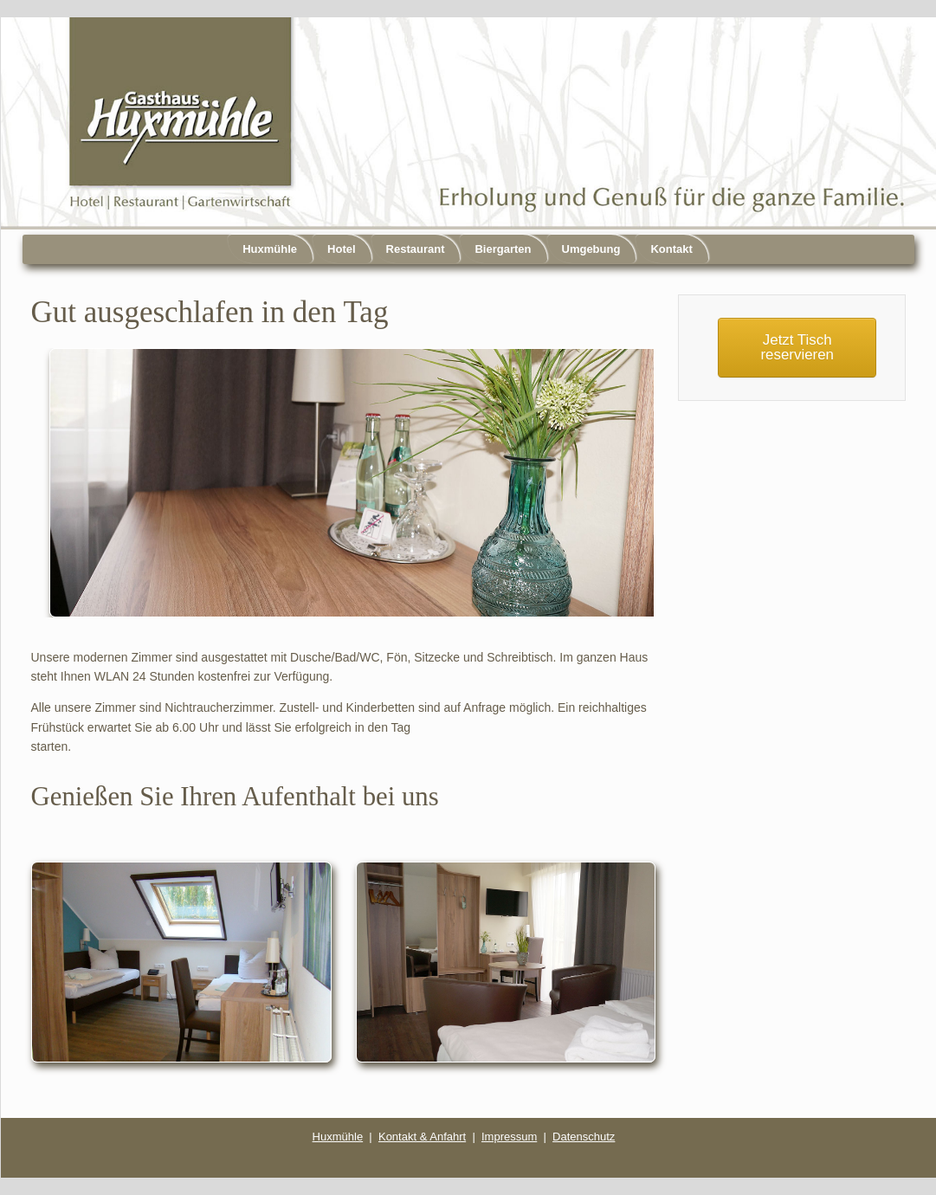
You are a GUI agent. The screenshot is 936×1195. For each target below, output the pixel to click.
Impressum (509, 1136)
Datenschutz (583, 1136)
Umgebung (591, 248)
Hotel (341, 248)
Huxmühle (269, 248)
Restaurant (415, 248)
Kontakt (671, 248)
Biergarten (502, 248)
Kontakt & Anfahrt (422, 1136)
